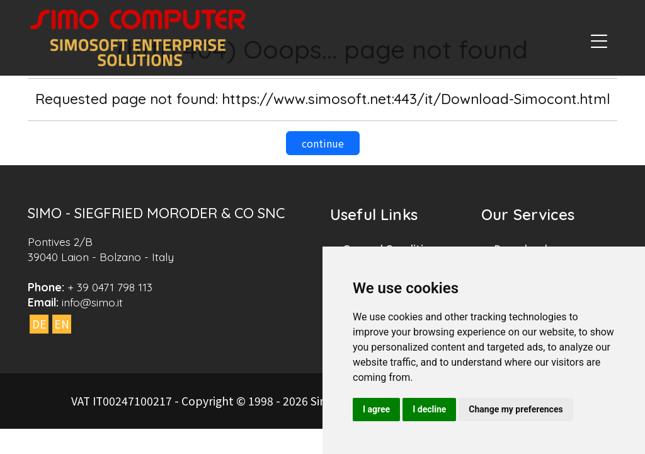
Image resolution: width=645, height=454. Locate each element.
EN (61, 324)
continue (323, 143)
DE (39, 324)
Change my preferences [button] (515, 409)
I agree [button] (376, 409)
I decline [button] (429, 409)
